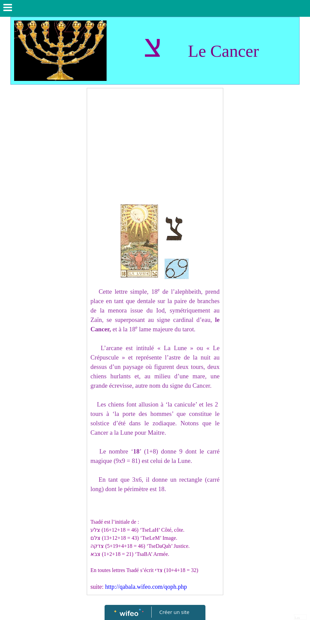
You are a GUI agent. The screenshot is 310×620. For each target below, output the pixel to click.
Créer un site (174, 612)
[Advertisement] (155, 142)
